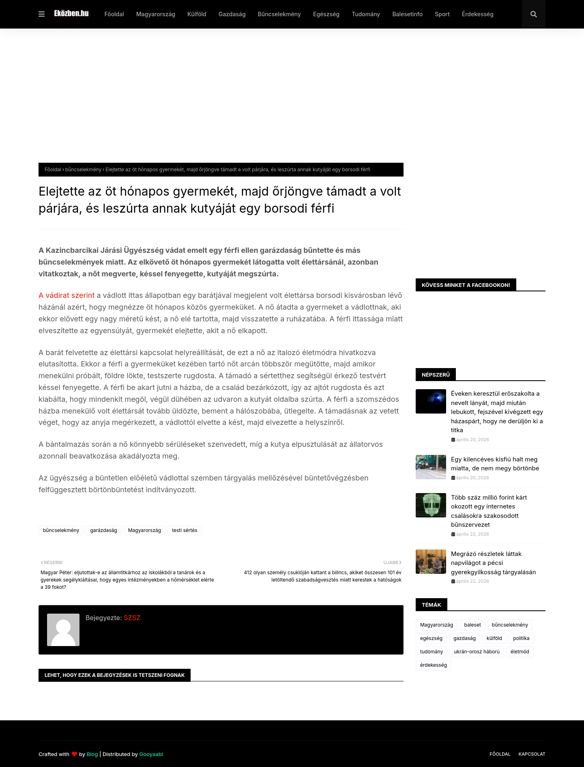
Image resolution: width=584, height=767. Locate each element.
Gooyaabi (151, 754)
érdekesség (433, 665)
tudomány (431, 652)
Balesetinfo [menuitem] (407, 14)
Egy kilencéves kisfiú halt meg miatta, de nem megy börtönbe (495, 463)
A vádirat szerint (68, 295)
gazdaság (464, 638)
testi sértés (185, 530)
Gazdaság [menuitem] (232, 14)
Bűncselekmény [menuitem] (279, 14)
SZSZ (131, 618)
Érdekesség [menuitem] (478, 14)
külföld (494, 638)
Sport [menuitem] (442, 14)
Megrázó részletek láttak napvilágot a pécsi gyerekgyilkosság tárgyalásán (493, 563)
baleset (472, 625)
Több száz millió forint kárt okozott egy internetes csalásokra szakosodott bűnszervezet (489, 511)
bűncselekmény (83, 169)
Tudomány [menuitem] (366, 14)
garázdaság (103, 530)
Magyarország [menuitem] (155, 14)
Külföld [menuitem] (196, 14)
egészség (431, 638)
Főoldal (53, 169)
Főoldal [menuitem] (114, 14)
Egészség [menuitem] (326, 14)
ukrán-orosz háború (477, 652)
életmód (520, 652)
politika (521, 638)
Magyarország (144, 530)
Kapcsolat (532, 754)
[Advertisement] (282, 102)
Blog (92, 754)
